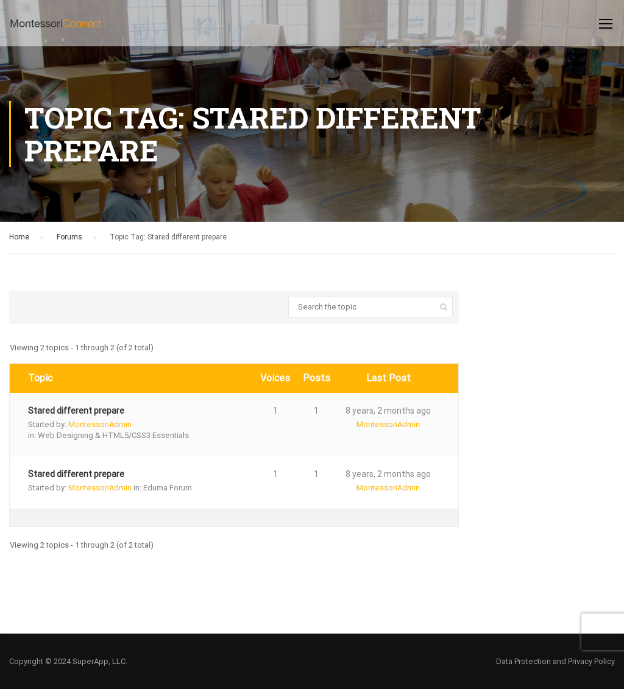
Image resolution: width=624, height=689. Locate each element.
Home (19, 237)
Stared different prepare (76, 410)
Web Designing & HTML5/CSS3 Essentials (113, 435)
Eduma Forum (167, 487)
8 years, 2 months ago (388, 410)
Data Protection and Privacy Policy (555, 661)
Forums (69, 237)
